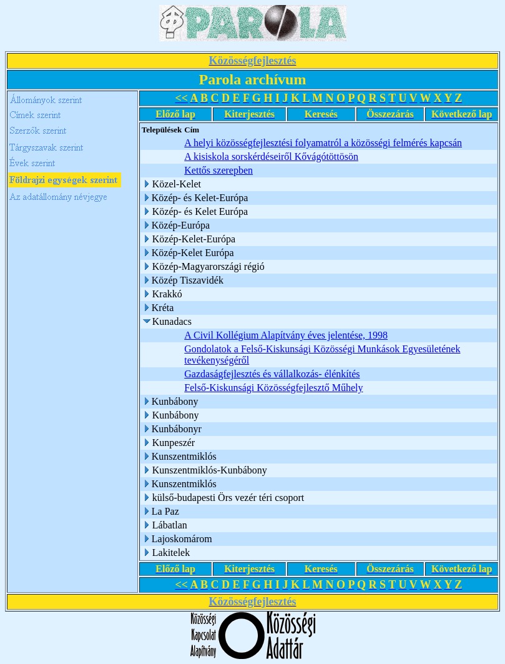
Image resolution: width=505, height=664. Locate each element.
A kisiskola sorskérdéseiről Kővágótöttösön (271, 156)
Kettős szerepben (218, 170)
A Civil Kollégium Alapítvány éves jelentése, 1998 (286, 335)
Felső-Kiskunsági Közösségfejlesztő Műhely (273, 387)
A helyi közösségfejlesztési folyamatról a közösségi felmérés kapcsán (323, 142)
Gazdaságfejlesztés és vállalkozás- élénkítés (272, 374)
